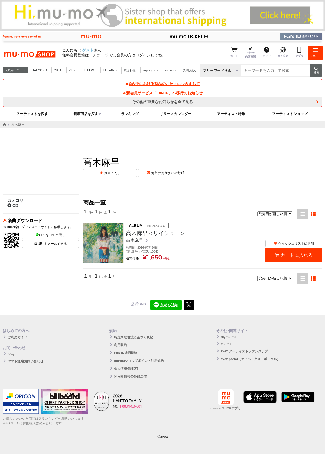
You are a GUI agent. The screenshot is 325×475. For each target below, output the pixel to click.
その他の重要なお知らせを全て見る (162, 102)
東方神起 (130, 70)
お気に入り (112, 173)
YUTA (58, 70)
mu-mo (226, 344)
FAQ (11, 354)
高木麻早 (135, 240)
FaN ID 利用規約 (126, 353)
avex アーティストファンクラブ (244, 351)
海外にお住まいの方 (167, 173)
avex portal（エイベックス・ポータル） (250, 359)
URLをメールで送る (50, 244)
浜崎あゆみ (190, 70)
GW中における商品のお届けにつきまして (162, 84)
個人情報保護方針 (127, 368)
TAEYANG (110, 70)
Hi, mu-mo (229, 337)
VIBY (72, 70)
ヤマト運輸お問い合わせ (25, 361)
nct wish (170, 70)
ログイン (143, 55)
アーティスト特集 (231, 114)
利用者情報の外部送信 (130, 376)
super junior (150, 70)
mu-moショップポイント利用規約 (139, 361)
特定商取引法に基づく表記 (133, 337)
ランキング (130, 114)
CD (12, 205)
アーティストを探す (32, 114)
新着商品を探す (85, 114)
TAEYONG (39, 70)
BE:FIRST (89, 70)
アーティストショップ (289, 114)
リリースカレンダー (175, 114)
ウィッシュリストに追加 (294, 243)
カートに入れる (297, 255)
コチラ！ (96, 55)
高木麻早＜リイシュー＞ (156, 233)
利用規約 (120, 345)
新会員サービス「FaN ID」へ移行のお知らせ (162, 93)
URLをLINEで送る (50, 235)
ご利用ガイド (17, 337)
